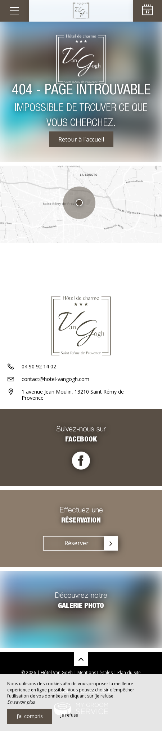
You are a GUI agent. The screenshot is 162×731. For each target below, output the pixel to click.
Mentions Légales (95, 672)
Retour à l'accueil (81, 139)
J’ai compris (30, 716)
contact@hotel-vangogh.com (55, 379)
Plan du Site (129, 672)
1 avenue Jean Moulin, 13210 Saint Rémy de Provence (73, 394)
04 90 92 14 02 (39, 366)
